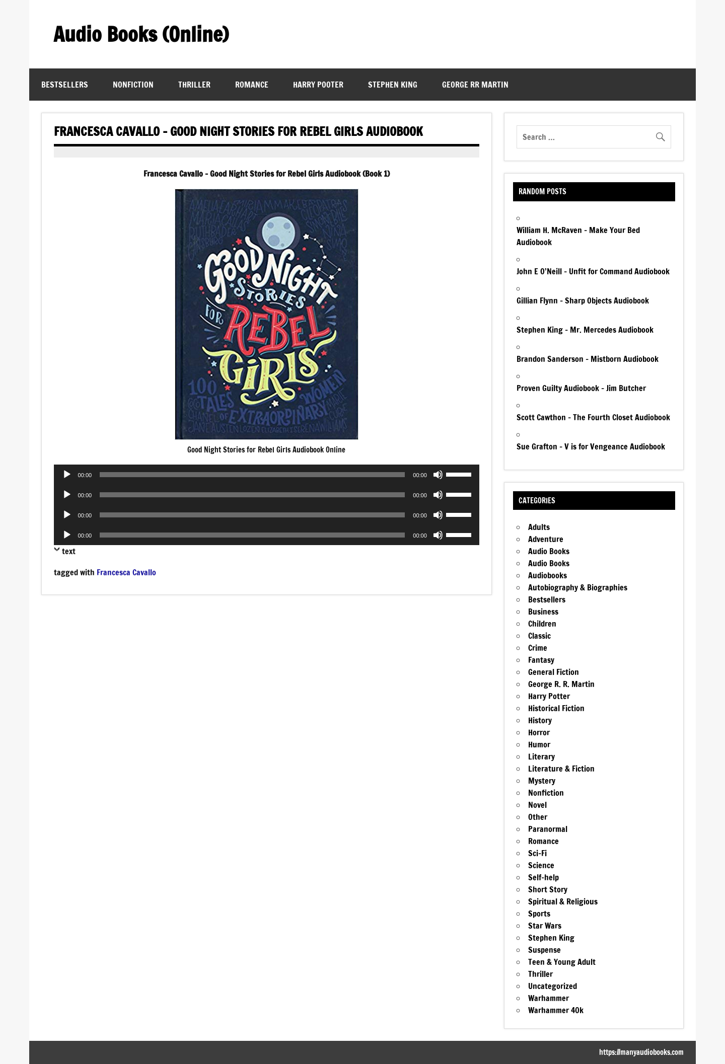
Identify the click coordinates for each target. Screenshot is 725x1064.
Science (541, 865)
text (69, 551)
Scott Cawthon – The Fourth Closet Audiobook (593, 417)
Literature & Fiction (561, 768)
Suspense (544, 949)
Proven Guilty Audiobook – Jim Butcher (581, 388)
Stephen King (392, 84)
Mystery (541, 780)
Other (537, 816)
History (540, 720)
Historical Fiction (556, 708)
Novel (537, 804)
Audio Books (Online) (141, 34)
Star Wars (544, 925)
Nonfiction (133, 84)
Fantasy (541, 659)
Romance (251, 84)
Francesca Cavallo (126, 572)
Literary (541, 756)
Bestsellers (64, 84)
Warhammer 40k (556, 1010)
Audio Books (548, 551)
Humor (539, 744)
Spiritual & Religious (563, 901)
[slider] (252, 474)
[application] (266, 475)
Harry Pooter (318, 84)
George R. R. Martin (561, 684)
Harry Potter (549, 696)
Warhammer (548, 998)
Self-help (543, 877)
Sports (539, 913)
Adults (539, 527)
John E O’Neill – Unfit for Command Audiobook (593, 271)
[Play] (67, 475)
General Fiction (553, 671)
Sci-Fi (537, 853)
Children (542, 623)
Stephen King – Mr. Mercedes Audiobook (585, 329)
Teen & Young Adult (562, 961)
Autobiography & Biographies (577, 587)
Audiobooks (547, 575)
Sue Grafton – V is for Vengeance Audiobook (591, 446)
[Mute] (438, 475)
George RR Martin (475, 84)
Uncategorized (552, 986)
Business (543, 611)
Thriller (194, 84)
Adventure (545, 539)
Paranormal (547, 828)
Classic (539, 635)
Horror (539, 732)
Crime (537, 647)
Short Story (547, 889)
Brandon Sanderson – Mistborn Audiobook (588, 358)
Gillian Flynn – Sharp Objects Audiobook (583, 300)
